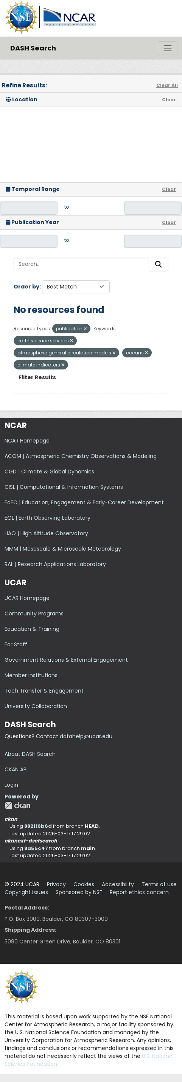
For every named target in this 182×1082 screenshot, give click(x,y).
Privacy (56, 884)
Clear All (167, 85)
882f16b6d (38, 826)
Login (11, 785)
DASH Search (33, 48)
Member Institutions (31, 675)
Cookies (83, 884)
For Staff (16, 644)
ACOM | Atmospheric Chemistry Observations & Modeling (81, 456)
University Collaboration (36, 706)
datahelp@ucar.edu (86, 736)
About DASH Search (30, 754)
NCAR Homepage (27, 440)
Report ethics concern (139, 892)
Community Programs (34, 613)
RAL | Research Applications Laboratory (55, 564)
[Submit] (158, 264)
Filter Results (37, 377)
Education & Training (32, 629)
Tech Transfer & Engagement (44, 690)
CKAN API (16, 769)
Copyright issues (26, 892)
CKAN (17, 805)
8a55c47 (36, 848)
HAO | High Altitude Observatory (46, 533)
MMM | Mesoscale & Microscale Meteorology (63, 548)
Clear (169, 99)
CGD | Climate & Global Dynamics (49, 471)
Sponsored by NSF (79, 892)
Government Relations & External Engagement (66, 660)
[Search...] (81, 264)
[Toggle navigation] (167, 48)
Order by (26, 286)
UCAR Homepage (27, 598)
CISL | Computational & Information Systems (64, 487)
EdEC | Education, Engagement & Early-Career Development (84, 502)
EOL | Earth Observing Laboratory (47, 518)
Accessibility (118, 884)
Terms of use (159, 884)
